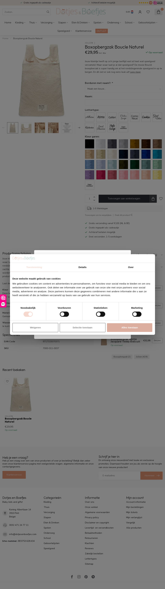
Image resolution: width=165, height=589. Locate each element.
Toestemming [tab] (34, 267)
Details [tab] (82, 267)
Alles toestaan (129, 327)
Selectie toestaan (82, 327)
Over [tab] (131, 267)
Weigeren (35, 327)
